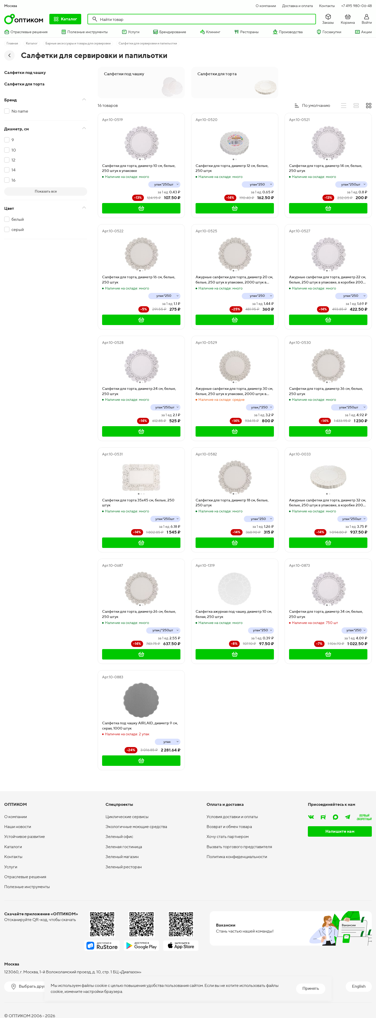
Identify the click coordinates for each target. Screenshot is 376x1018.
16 (13, 180)
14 (13, 169)
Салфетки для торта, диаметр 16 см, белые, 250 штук (138, 279)
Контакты (327, 6)
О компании (266, 6)
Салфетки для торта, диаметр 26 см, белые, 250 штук (139, 614)
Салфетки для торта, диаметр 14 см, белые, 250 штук (325, 168)
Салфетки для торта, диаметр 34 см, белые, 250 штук (326, 614)
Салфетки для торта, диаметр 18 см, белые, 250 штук (232, 502)
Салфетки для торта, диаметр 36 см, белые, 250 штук (326, 391)
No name (19, 111)
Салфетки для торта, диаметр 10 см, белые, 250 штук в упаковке (138, 168)
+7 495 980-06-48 (356, 6)
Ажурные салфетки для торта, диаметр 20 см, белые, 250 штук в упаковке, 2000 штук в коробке (234, 280)
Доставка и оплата (297, 6)
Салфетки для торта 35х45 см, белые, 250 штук (138, 502)
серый (17, 229)
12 (13, 160)
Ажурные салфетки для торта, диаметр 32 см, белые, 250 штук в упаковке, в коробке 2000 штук (327, 503)
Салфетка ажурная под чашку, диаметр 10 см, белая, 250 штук (234, 614)
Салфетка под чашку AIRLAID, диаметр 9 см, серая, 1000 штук (140, 725)
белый (17, 219)
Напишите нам (340, 831)
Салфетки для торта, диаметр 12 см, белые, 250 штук (232, 168)
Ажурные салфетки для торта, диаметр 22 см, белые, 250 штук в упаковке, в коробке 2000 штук (327, 280)
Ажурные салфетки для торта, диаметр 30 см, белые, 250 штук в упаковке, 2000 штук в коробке (234, 391)
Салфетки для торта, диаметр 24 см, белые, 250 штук (139, 391)
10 (13, 150)
